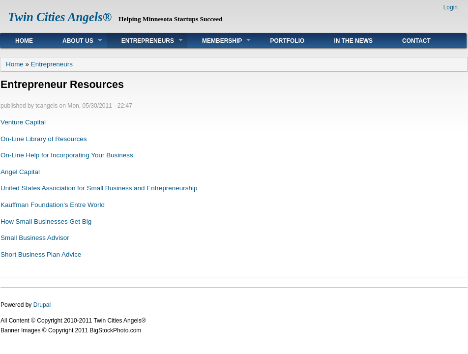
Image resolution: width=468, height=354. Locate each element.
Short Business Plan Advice (40, 254)
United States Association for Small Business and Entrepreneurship (98, 188)
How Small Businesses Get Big (45, 221)
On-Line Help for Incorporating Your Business (66, 155)
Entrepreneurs (145, 40)
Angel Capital (20, 172)
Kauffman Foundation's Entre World (52, 204)
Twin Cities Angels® (60, 17)
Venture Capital (23, 122)
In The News (353, 40)
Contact (416, 40)
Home (24, 40)
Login (450, 7)
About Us (75, 40)
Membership (219, 40)
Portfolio (287, 40)
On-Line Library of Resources (43, 139)
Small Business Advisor (34, 237)
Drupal (42, 304)
